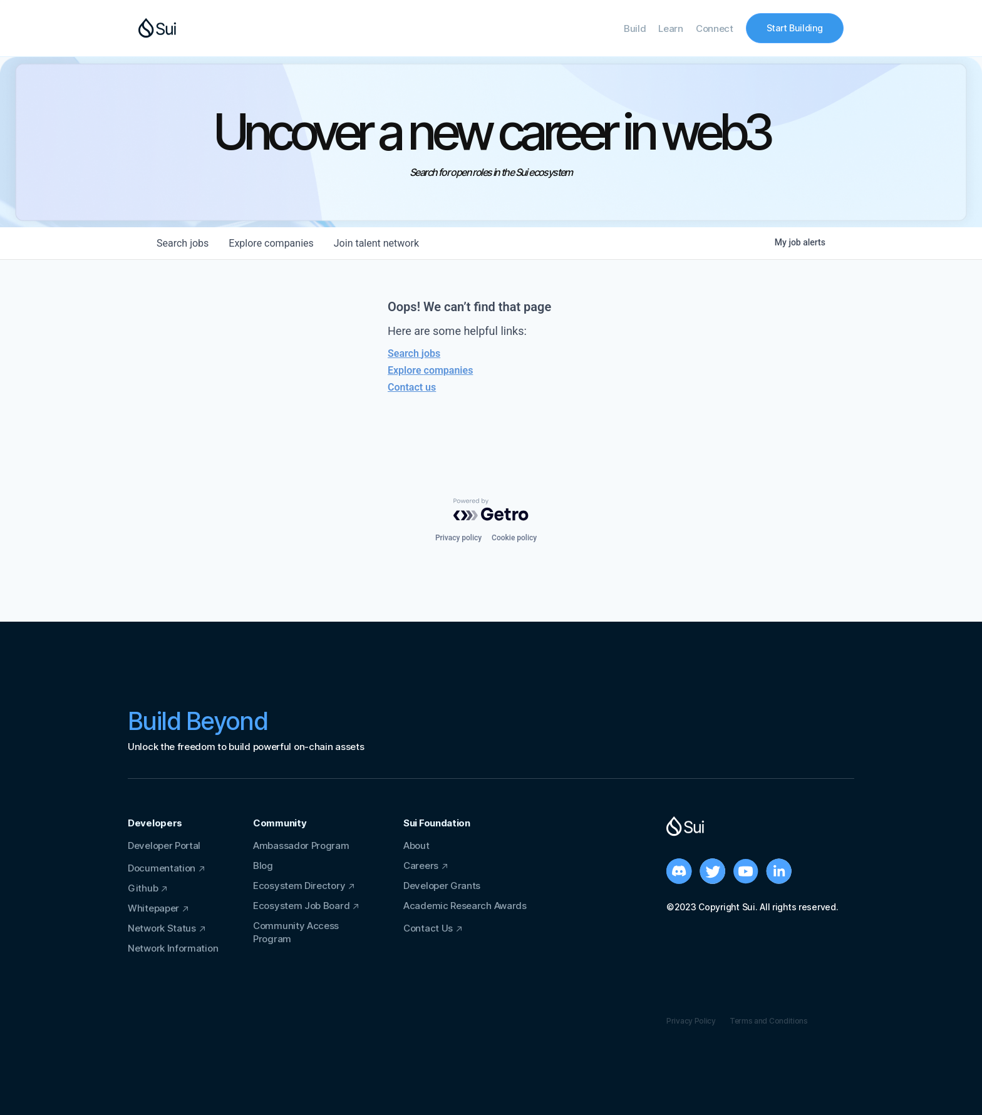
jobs (183, 243)
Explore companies (430, 370)
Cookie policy (514, 537)
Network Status (162, 928)
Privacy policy (458, 537)
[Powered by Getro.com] (491, 509)
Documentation (161, 868)
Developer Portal (164, 845)
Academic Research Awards (465, 906)
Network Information (173, 948)
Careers (420, 865)
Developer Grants (441, 885)
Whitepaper (153, 908)
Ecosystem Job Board (301, 906)
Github (143, 888)
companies (271, 243)
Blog (263, 865)
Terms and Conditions (769, 1020)
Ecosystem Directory (299, 885)
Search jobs (414, 353)
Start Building (795, 28)
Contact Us (428, 928)
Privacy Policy (691, 1020)
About (416, 845)
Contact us (412, 387)
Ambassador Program (301, 845)
